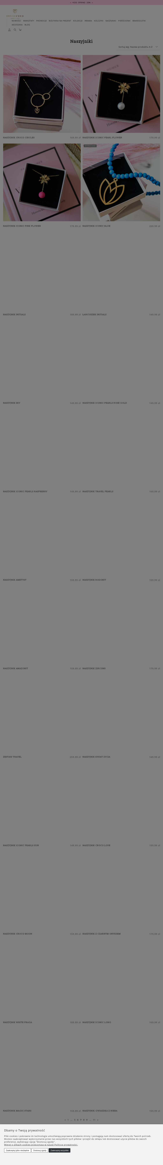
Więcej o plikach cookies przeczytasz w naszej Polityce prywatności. (41, 1144)
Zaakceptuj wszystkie (59, 1150)
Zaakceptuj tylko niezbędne (17, 1150)
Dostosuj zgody (39, 1150)
